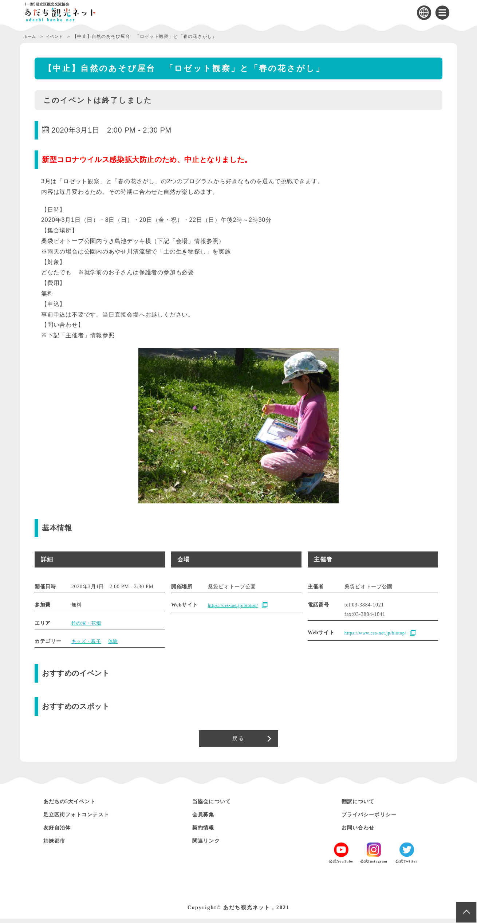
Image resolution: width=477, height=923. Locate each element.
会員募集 (205, 818)
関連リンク (209, 844)
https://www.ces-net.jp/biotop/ (379, 633)
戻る (238, 740)
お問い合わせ (362, 831)
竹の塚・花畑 (87, 623)
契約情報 (205, 831)
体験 (115, 641)
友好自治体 (60, 831)
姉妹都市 (56, 844)
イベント (58, 36)
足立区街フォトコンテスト (83, 818)
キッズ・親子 (87, 641)
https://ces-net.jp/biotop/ (236, 605)
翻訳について (362, 805)
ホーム (30, 36)
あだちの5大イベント (75, 805)
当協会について (215, 805)
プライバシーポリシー (375, 818)
